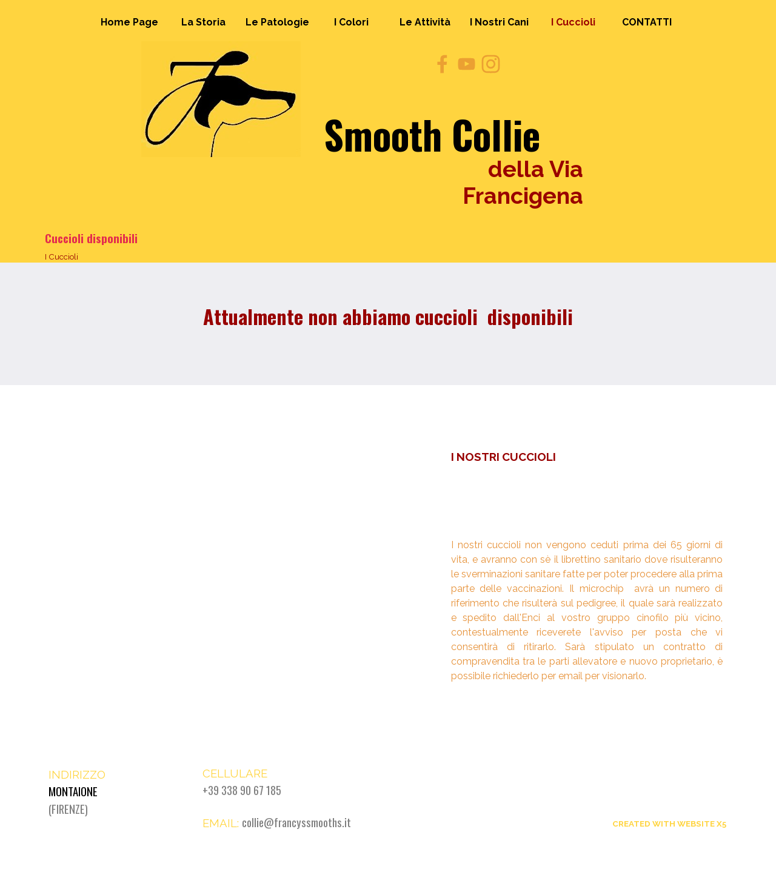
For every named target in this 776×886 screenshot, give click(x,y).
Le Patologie (277, 22)
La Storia (203, 22)
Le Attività (425, 22)
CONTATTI (647, 22)
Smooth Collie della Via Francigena (663, 779)
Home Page (129, 22)
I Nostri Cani (499, 22)
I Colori (351, 22)
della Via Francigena (526, 182)
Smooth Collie (432, 134)
